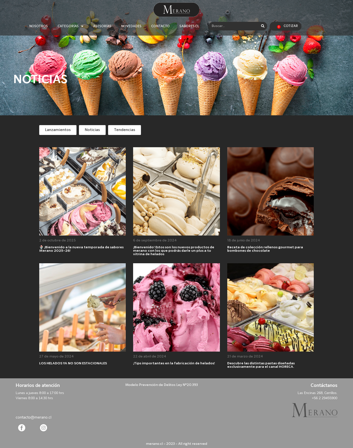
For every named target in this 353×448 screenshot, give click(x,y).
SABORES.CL (189, 26)
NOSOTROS (38, 26)
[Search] (263, 26)
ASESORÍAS (102, 26)
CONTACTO (160, 26)
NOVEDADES (131, 26)
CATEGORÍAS (70, 26)
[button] (57, 130)
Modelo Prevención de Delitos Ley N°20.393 (161, 385)
